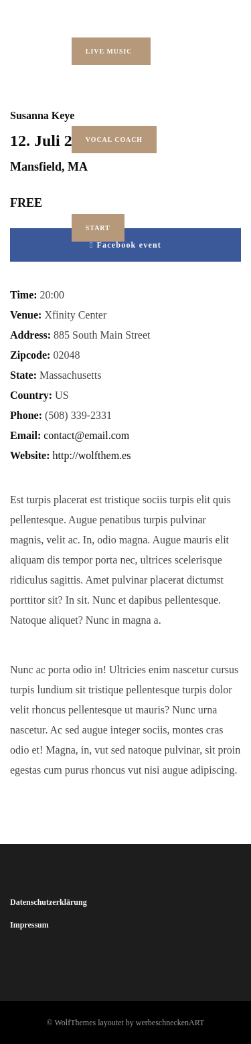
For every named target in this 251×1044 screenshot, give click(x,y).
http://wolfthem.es (92, 455)
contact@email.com (86, 435)
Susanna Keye (42, 115)
